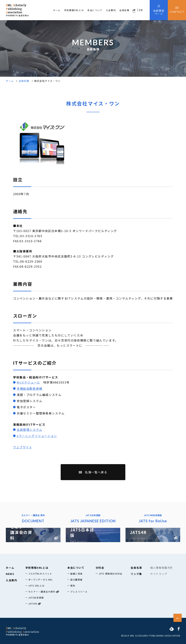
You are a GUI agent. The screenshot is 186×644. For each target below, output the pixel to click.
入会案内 (111, 10)
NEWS (10, 574)
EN (141, 10)
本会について (94, 10)
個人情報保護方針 (161, 567)
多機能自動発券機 (29, 388)
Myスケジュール (28, 382)
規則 (72, 585)
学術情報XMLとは (74, 10)
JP (134, 10)
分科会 (100, 567)
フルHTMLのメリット (40, 573)
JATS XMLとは (36, 585)
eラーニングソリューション (37, 436)
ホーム (56, 10)
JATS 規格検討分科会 (110, 573)
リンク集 (136, 574)
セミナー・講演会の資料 (43, 591)
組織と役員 (76, 573)
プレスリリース (78, 591)
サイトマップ (158, 574)
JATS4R (34, 603)
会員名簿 (124, 10)
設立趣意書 (76, 579)
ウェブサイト (22, 447)
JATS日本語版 (36, 597)
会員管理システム (29, 429)
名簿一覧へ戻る (93, 472)
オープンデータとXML (40, 579)
